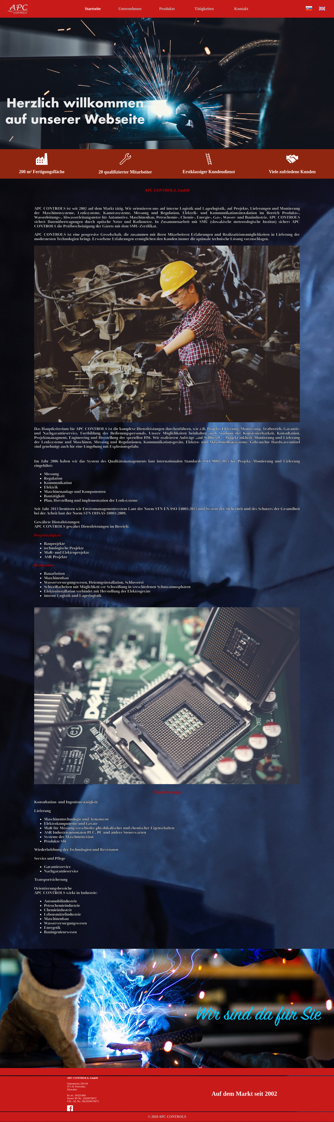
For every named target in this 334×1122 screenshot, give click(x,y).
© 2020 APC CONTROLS (167, 1117)
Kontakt (241, 9)
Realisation (43, 565)
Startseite (93, 9)
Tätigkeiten (204, 9)
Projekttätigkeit (47, 535)
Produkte (167, 9)
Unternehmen (129, 9)
